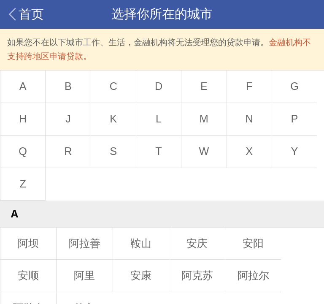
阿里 (84, 275)
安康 (140, 275)
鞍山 (140, 243)
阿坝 (28, 243)
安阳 (253, 243)
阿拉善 (84, 243)
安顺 (28, 275)
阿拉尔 (253, 275)
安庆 (197, 243)
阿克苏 (197, 275)
